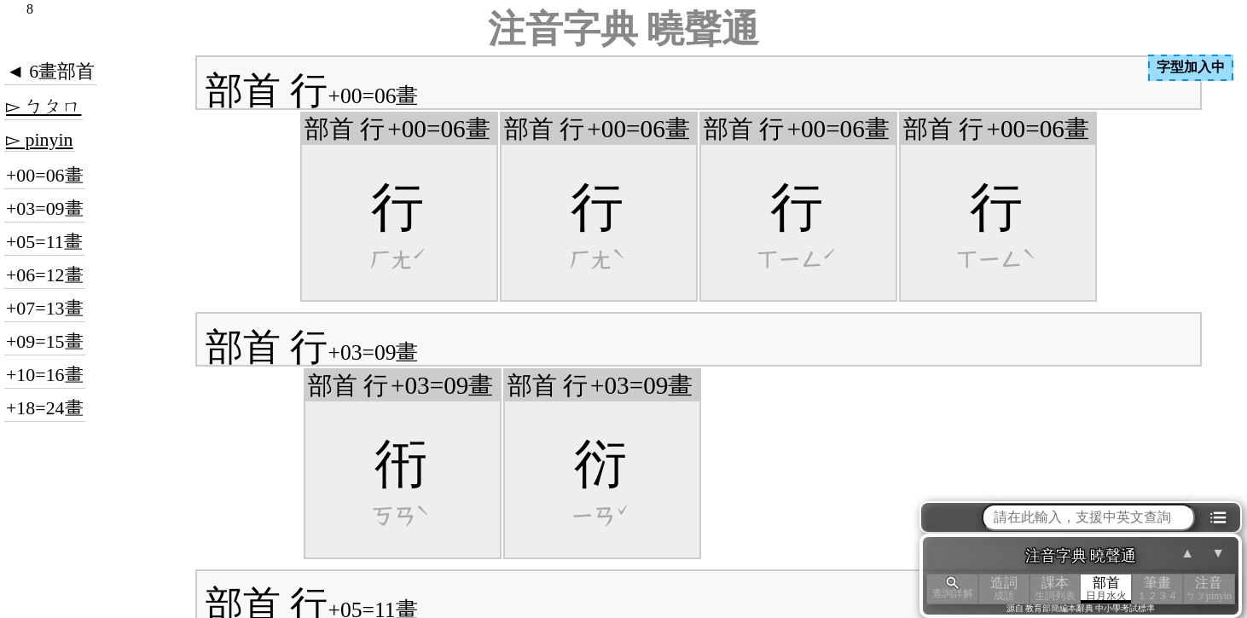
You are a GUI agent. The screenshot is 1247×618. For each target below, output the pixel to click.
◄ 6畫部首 (50, 71)
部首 (1106, 588)
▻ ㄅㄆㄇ (43, 106)
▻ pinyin (39, 139)
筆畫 (1157, 588)
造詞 (1004, 588)
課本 (1055, 588)
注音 (1208, 588)
